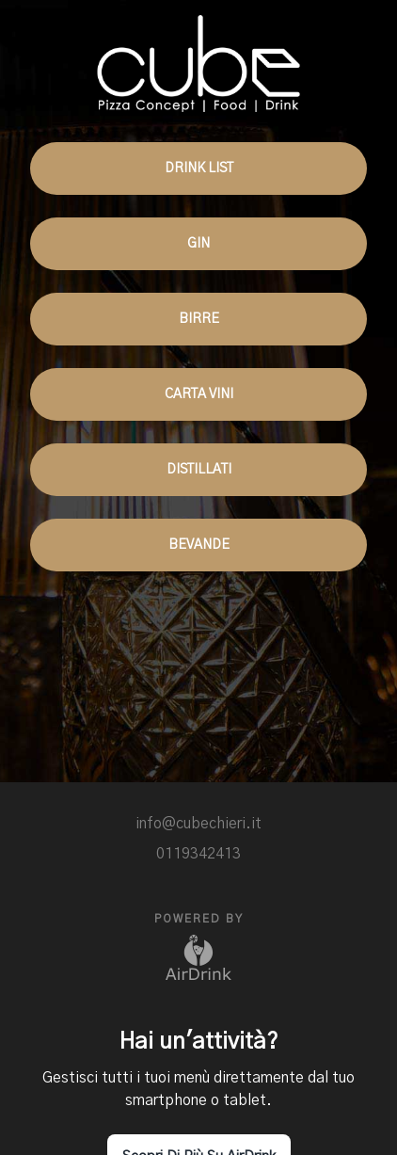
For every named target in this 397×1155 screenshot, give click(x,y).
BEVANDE (198, 545)
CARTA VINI (198, 394)
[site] (213, 797)
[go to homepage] (198, 56)
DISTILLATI (198, 469)
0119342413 (198, 853)
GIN (198, 243)
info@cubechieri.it (198, 823)
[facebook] (183, 797)
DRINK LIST (198, 168)
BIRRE (198, 319)
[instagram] (153, 797)
